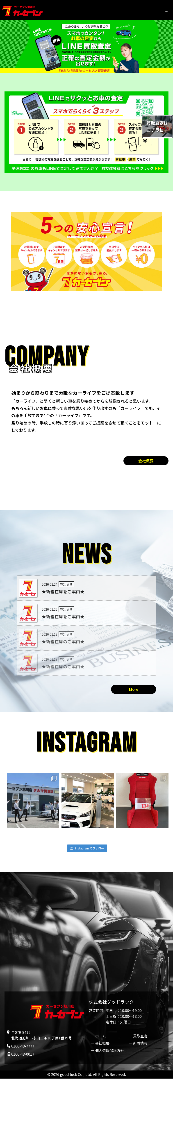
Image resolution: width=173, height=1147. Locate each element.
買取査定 (140, 1036)
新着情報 (140, 1044)
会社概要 (146, 461)
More (134, 690)
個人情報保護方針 (109, 1051)
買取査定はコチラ (156, 127)
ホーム (100, 1036)
